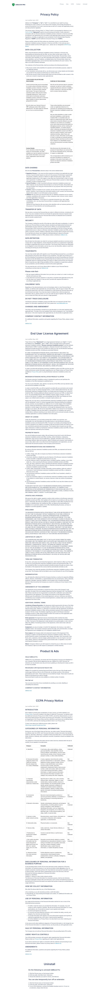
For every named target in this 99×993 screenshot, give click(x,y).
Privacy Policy (35, 371)
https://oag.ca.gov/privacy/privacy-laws (35, 725)
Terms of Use (28, 32)
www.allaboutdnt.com (62, 303)
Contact (78, 4)
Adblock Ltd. (64, 234)
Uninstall (85, 4)
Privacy (62, 4)
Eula (67, 4)
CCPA (72, 4)
